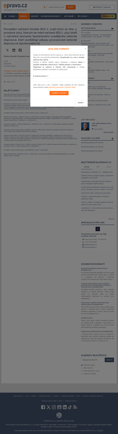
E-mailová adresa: (40, 76)
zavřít (81, 103)
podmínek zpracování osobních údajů (62, 87)
